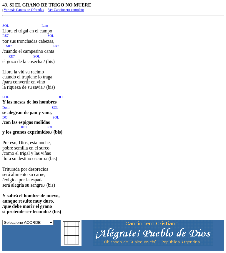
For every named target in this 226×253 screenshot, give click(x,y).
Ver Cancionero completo (66, 10)
